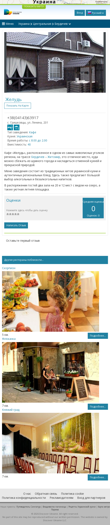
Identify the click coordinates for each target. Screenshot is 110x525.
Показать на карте (17, 105)
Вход (80, 12)
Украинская (24, 136)
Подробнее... (98, 335)
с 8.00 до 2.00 (38, 140)
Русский (96, 13)
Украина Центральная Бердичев (44, 24)
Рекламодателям (61, 498)
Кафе (32, 132)
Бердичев (37, 157)
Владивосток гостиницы (54, 506)
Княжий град (10, 410)
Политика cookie (72, 494)
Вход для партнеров (91, 498)
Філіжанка (9, 339)
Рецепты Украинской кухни (82, 506)
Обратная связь (46, 494)
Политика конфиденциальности (24, 498)
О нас (27, 494)
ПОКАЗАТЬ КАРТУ (34, 6)
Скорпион (8, 268)
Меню (8, 24)
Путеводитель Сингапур (28, 506)
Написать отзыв (16, 225)
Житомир (54, 157)
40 (29, 144)
